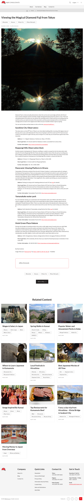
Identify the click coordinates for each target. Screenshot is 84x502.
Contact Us (51, 6)
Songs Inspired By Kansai (13, 407)
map (53, 182)
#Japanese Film (63, 374)
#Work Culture (7, 332)
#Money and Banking (14, 453)
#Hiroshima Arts (35, 374)
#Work (21, 329)
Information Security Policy (41, 481)
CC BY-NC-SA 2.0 (44, 251)
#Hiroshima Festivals (47, 374)
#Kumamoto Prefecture (9, 374)
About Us (19, 473)
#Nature (40, 332)
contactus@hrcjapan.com (75, 484)
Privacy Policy (38, 478)
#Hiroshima (42, 371)
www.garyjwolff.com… (49, 124)
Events (32, 10)
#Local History (46, 377)
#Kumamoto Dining (36, 416)
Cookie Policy (38, 484)
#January (13, 22)
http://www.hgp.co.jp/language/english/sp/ (48, 243)
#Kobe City (74, 332)
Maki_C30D (36, 251)
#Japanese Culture (36, 377)
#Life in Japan (14, 329)
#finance (6, 329)
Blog (45, 6)
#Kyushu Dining (47, 416)
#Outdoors (47, 332)
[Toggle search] (70, 2)
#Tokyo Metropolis (31, 22)
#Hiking (44, 329)
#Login (5, 453)
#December (5, 22)
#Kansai (33, 332)
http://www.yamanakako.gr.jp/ (49, 193)
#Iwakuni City (63, 416)
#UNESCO (34, 335)
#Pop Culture (7, 414)
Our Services (38, 6)
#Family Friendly (35, 329)
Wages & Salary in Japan (12, 326)
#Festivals (34, 371)
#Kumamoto (40, 414)
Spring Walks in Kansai (40, 326)
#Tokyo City (21, 22)
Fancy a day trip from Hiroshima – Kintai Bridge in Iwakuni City (69, 410)
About (31, 6)
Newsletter (37, 473)
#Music (18, 411)
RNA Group (7, 498)
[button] (76, 2)
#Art (61, 371)
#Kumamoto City (7, 371)
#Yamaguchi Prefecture (74, 416)
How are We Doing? (40, 476)
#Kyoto (12, 411)
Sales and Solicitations (40, 487)
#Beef (33, 414)
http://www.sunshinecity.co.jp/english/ (38, 144)
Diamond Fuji (27, 251)
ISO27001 (37, 490)
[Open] (81, 2)
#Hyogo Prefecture (64, 332)
